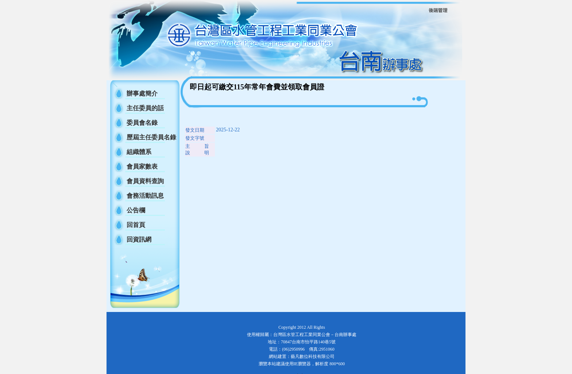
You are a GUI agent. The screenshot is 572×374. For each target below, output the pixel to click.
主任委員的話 (145, 108)
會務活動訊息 (145, 195)
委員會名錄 (142, 122)
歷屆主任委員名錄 (151, 137)
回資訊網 (139, 239)
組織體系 (139, 152)
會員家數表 (142, 166)
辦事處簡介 (142, 93)
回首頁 (136, 224)
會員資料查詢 (145, 181)
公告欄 (136, 210)
